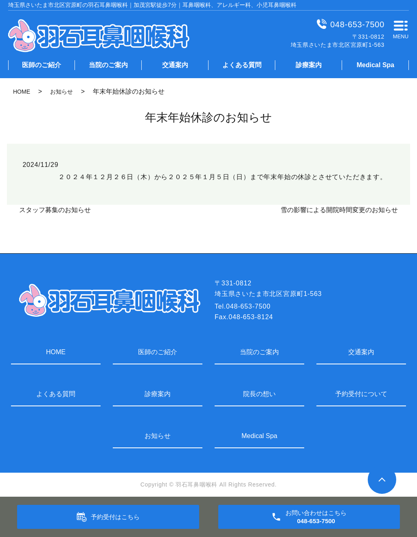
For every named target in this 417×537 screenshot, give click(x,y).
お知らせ (61, 91)
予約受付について (361, 393)
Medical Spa (375, 64)
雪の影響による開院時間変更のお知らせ (339, 209)
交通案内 (175, 64)
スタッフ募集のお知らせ (55, 209)
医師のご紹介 (41, 64)
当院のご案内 (108, 64)
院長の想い (259, 393)
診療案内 (309, 64)
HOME (21, 91)
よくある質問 (241, 64)
